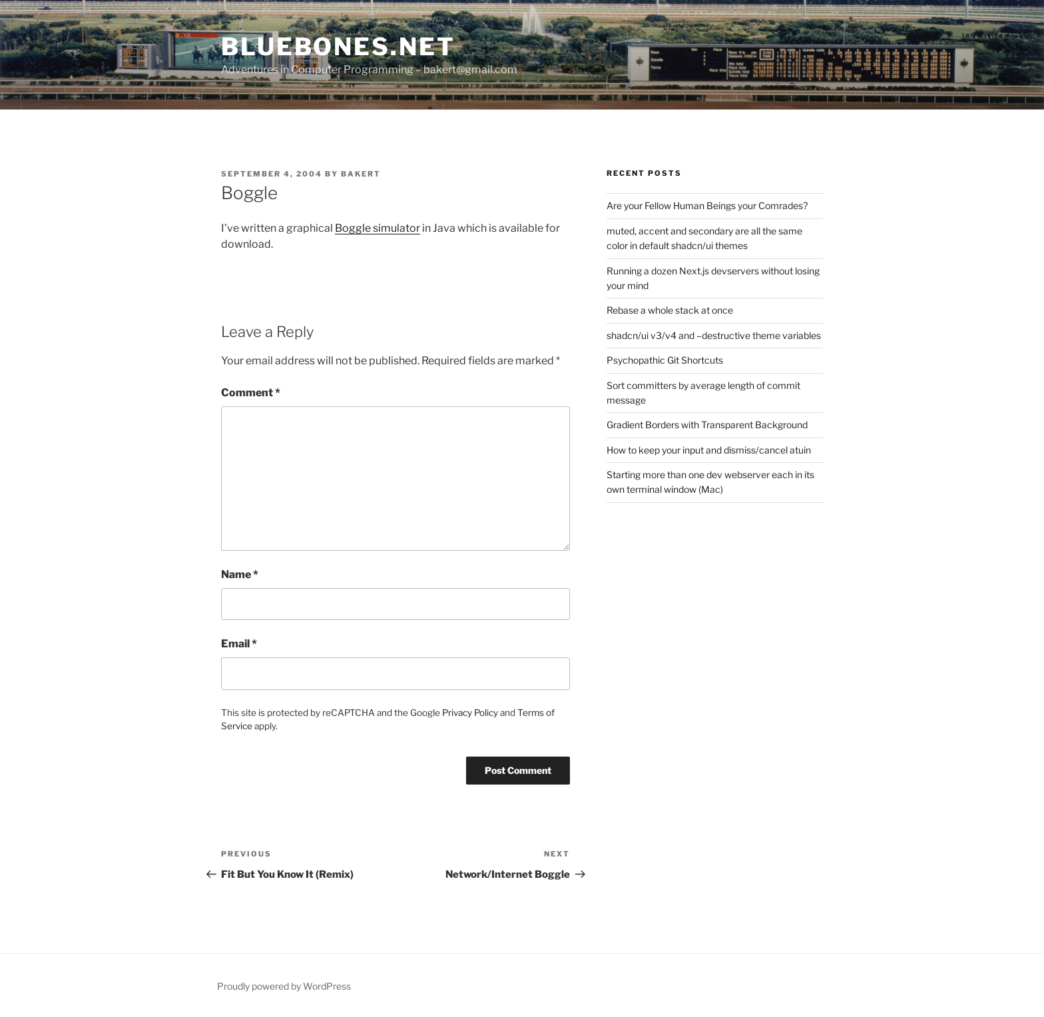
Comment (250, 392)
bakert (361, 173)
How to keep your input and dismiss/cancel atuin (709, 450)
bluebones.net (338, 46)
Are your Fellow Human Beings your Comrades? (707, 205)
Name (239, 574)
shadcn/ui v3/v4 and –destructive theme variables (714, 335)
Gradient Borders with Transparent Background (707, 424)
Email (239, 643)
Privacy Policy (470, 712)
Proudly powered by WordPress (284, 986)
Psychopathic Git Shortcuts (665, 360)
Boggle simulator (377, 228)
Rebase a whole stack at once (670, 310)
